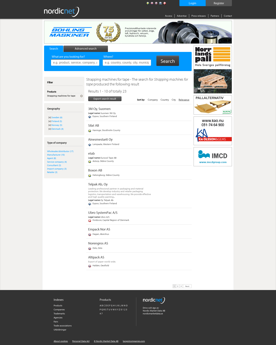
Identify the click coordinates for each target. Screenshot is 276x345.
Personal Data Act (81, 341)
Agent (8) (51, 158)
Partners (215, 15)
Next (187, 286)
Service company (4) (57, 161)
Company (153, 99)
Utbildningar (60, 329)
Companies (59, 309)
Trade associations (63, 325)
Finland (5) (57, 121)
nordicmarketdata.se (153, 313)
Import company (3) (57, 168)
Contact (228, 15)
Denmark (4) (57, 128)
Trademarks (59, 313)
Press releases (198, 15)
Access (168, 15)
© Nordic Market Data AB (106, 341)
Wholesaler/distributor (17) (60, 151)
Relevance (184, 99)
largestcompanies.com (134, 341)
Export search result (105, 98)
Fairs (56, 321)
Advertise (182, 15)
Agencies (58, 317)
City (174, 99)
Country (165, 99)
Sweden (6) (57, 117)
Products (58, 305)
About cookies (61, 341)
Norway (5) (57, 125)
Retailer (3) (52, 172)
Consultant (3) (54, 165)
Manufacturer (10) (56, 154)
